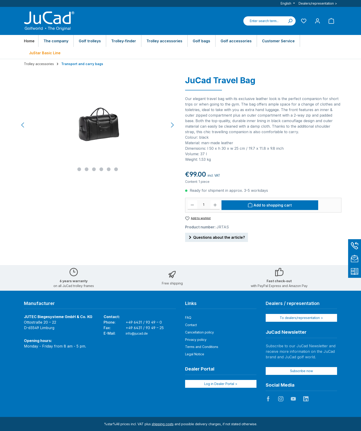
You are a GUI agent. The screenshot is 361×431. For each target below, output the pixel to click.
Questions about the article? (216, 237)
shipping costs (163, 424)
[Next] (172, 125)
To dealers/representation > (301, 318)
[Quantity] (204, 205)
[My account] (317, 21)
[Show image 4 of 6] (101, 169)
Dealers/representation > (318, 3)
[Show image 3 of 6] (94, 169)
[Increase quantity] (215, 205)
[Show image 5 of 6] (109, 169)
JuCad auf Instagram (280, 398)
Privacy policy (196, 340)
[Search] (290, 21)
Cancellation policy (199, 332)
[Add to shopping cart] (269, 205)
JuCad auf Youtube (293, 398)
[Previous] (23, 125)
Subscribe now (301, 371)
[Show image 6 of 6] (116, 169)
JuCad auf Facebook (268, 398)
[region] (97, 125)
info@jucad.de (137, 333)
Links (191, 303)
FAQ (188, 317)
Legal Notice (194, 354)
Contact (191, 325)
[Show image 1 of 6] (79, 169)
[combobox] (264, 21)
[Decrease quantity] (192, 205)
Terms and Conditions (201, 347)
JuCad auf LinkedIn (305, 398)
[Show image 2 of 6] (86, 169)
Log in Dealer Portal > (220, 384)
